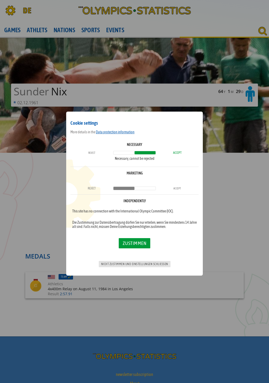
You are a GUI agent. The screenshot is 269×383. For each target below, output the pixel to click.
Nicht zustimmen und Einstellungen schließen (134, 264)
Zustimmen (135, 243)
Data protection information (115, 132)
